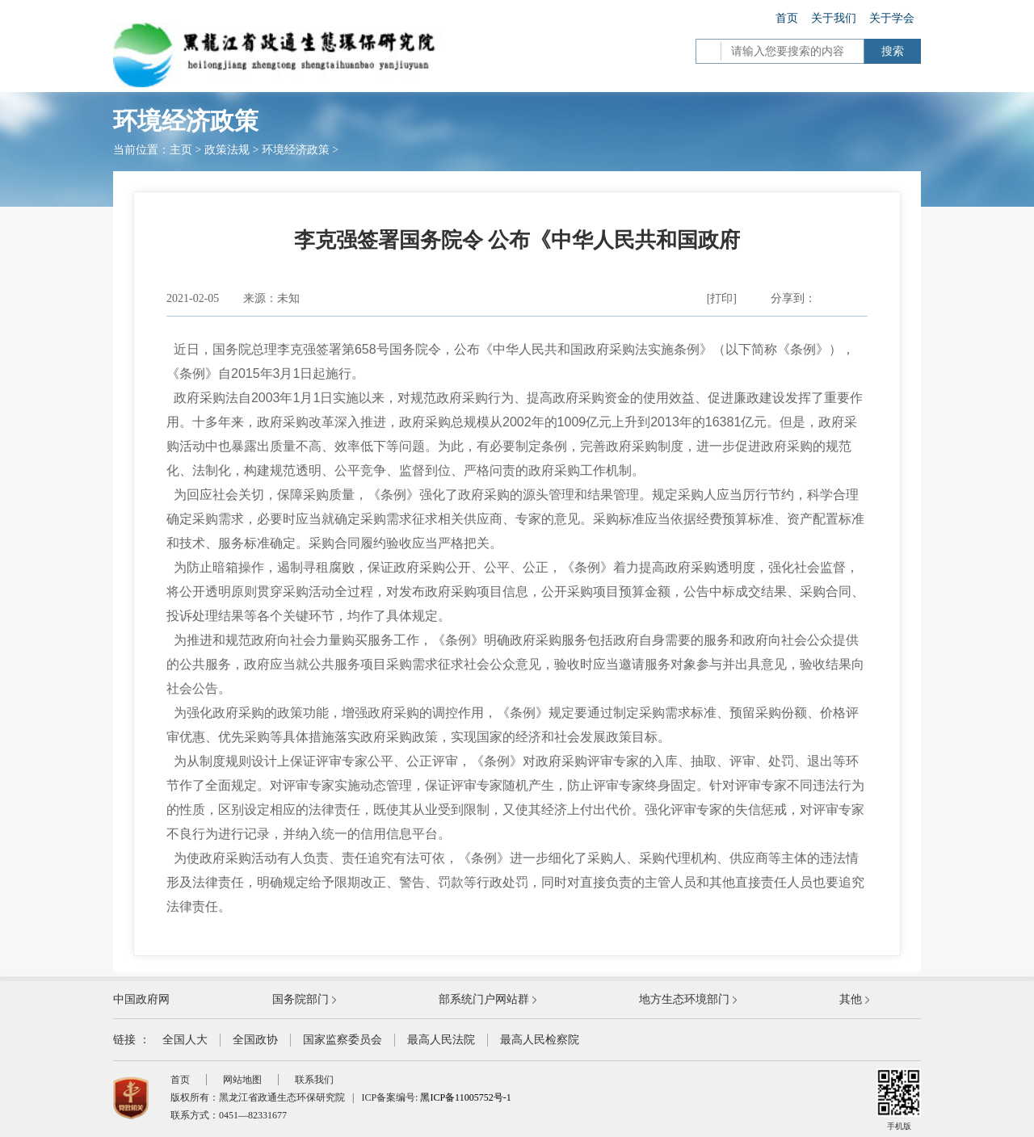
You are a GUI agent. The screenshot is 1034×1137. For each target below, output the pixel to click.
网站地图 (242, 1079)
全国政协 (255, 1040)
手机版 (898, 1099)
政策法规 (227, 150)
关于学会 (891, 18)
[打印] (722, 298)
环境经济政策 (296, 150)
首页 (787, 18)
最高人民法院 (441, 1040)
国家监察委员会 (342, 1040)
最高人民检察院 (539, 1040)
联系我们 (314, 1079)
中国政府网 (141, 999)
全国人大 (185, 1040)
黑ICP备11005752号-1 (465, 1097)
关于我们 (833, 18)
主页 (181, 150)
